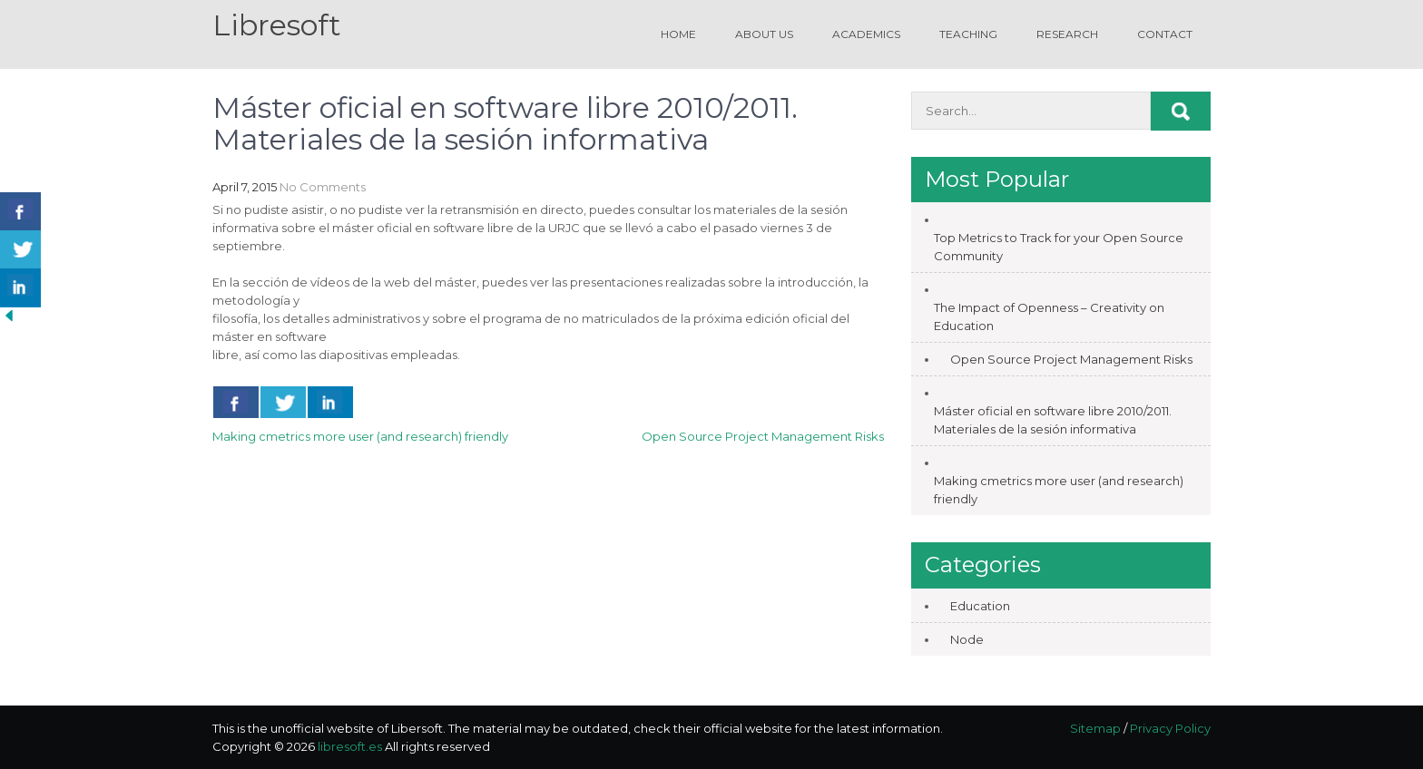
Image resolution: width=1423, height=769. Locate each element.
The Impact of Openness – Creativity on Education (1049, 316)
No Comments (323, 187)
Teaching (968, 34)
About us (764, 34)
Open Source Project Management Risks (763, 436)
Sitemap (1095, 728)
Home (678, 34)
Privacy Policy (1170, 728)
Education (980, 606)
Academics (866, 34)
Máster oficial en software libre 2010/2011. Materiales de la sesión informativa (1053, 420)
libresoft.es (350, 746)
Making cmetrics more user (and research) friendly (360, 436)
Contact (1164, 34)
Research (1067, 34)
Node (967, 639)
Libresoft (276, 25)
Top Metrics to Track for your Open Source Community (1058, 246)
